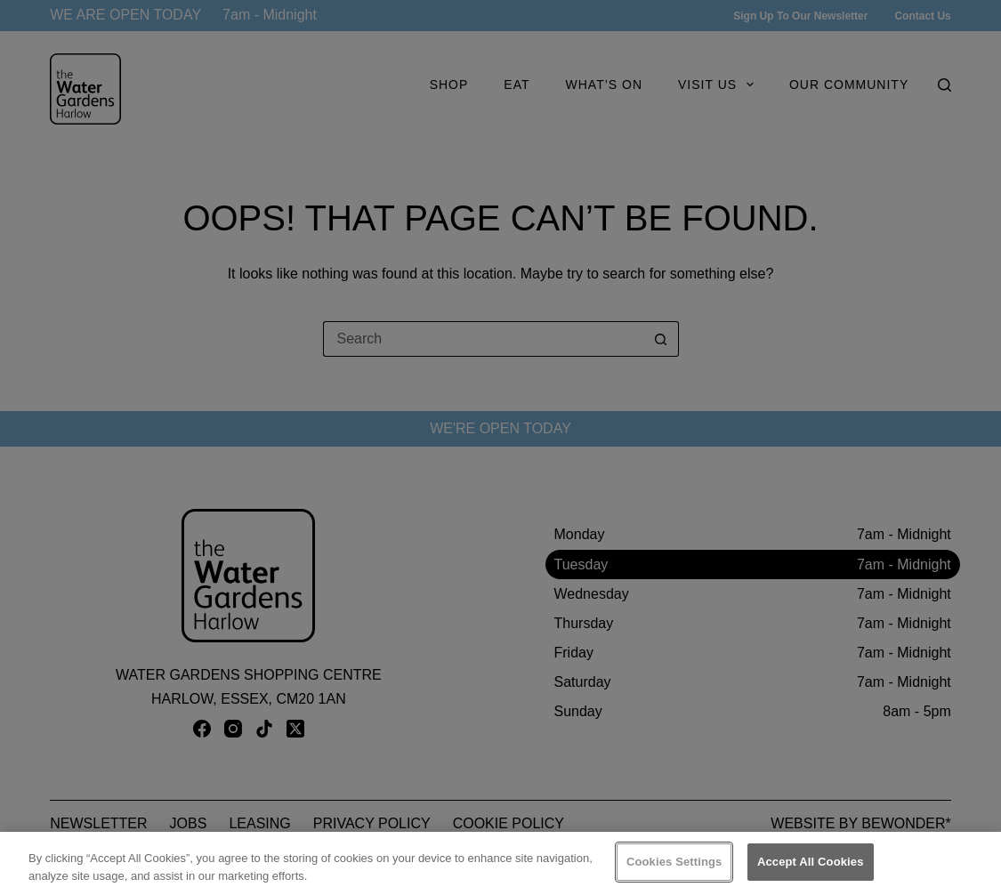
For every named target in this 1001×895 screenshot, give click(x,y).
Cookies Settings (674, 861)
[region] (500, 863)
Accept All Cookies (810, 861)
